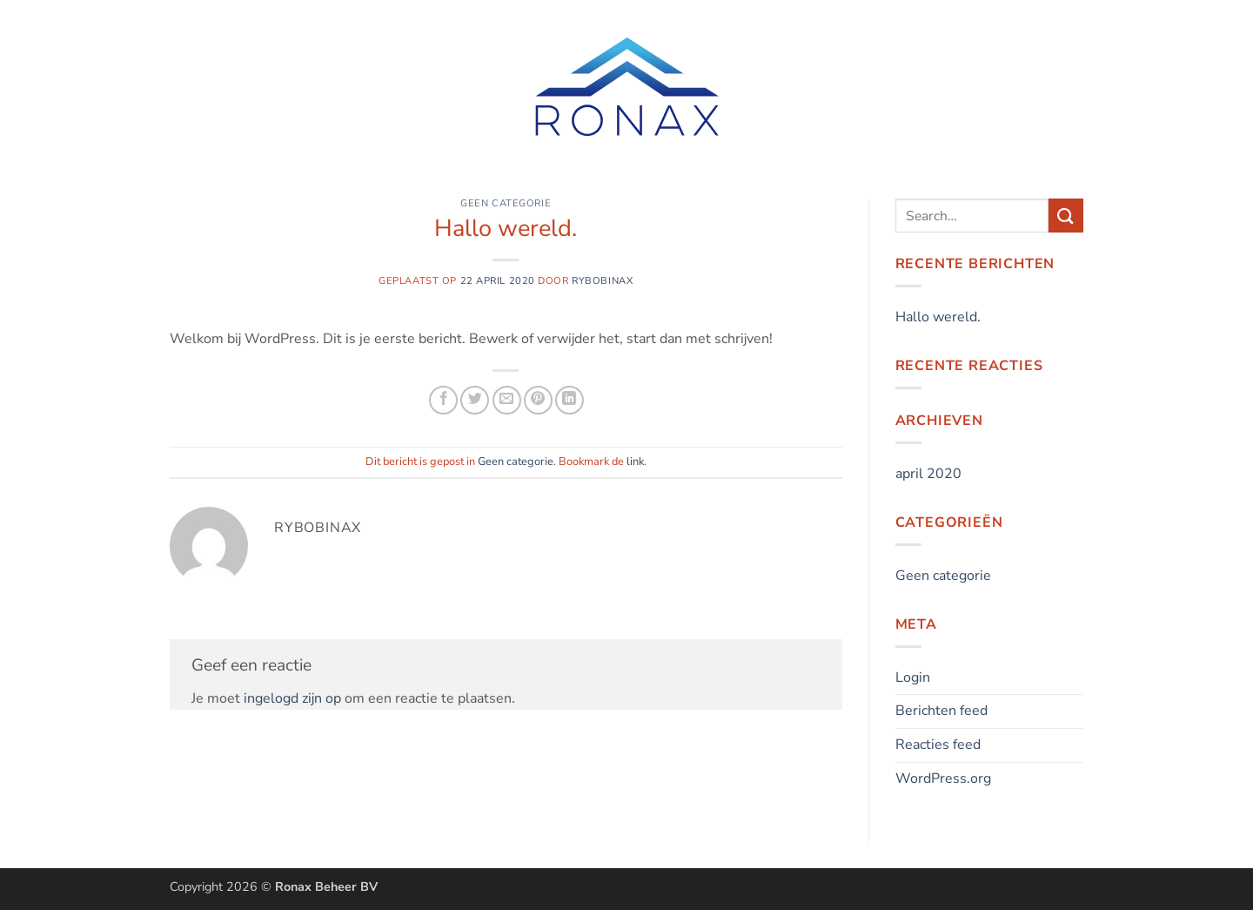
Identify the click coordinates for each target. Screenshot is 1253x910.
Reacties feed (938, 744)
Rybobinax (602, 280)
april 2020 (928, 473)
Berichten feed (941, 710)
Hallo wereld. (938, 317)
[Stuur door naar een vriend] (506, 400)
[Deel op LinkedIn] (569, 400)
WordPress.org (943, 778)
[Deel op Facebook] (443, 400)
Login (912, 677)
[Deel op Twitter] (474, 400)
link (635, 461)
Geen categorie (505, 203)
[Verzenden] (1066, 216)
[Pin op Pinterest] (538, 400)
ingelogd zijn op (292, 698)
